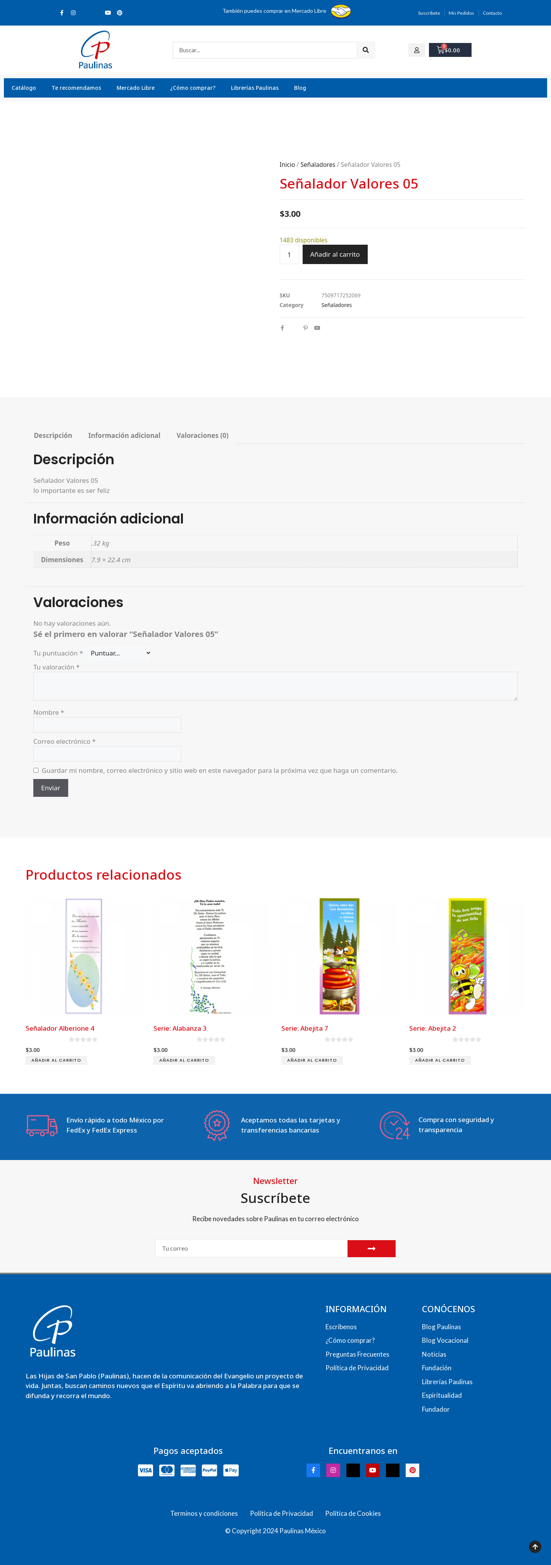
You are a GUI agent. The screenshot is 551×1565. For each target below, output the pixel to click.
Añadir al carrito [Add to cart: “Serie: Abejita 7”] (312, 1060)
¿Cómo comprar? (192, 87)
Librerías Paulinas (255, 87)
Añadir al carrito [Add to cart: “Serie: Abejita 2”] (440, 1060)
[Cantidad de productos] (289, 254)
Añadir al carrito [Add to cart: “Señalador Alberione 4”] (56, 1060)
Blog (300, 87)
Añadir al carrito (335, 254)
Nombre (48, 712)
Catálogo (24, 87)
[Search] (366, 50)
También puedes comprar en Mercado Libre (274, 10)
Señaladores (317, 164)
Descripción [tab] (53, 435)
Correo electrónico (64, 741)
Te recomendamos (76, 87)
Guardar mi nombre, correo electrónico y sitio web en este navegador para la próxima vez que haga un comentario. (220, 770)
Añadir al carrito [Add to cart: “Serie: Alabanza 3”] (184, 1060)
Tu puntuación (58, 653)
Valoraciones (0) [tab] (203, 435)
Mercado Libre (136, 87)
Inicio (287, 164)
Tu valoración (56, 666)
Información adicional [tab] (124, 435)
